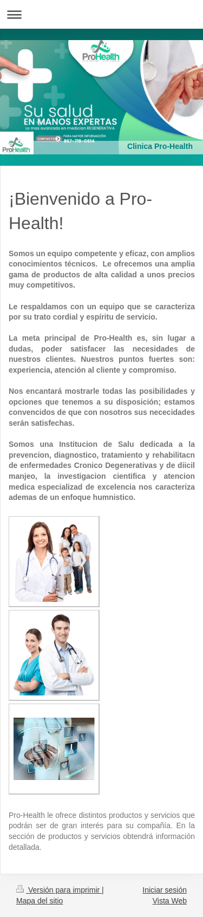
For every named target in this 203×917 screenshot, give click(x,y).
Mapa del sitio (39, 900)
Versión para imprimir (59, 890)
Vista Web (170, 900)
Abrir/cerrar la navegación (101, 14)
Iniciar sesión (164, 890)
